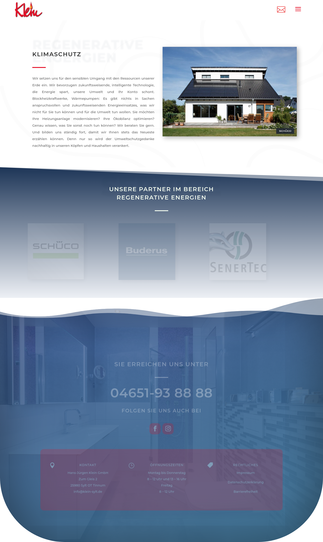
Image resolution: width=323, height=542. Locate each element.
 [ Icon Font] (281, 9)
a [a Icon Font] (298, 9)
